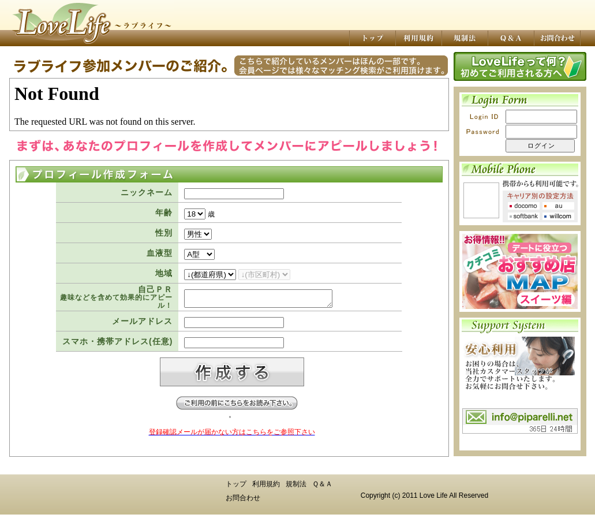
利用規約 (266, 487)
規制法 (296, 487)
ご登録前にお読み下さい (236, 406)
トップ (236, 487)
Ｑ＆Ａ (322, 487)
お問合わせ (243, 501)
